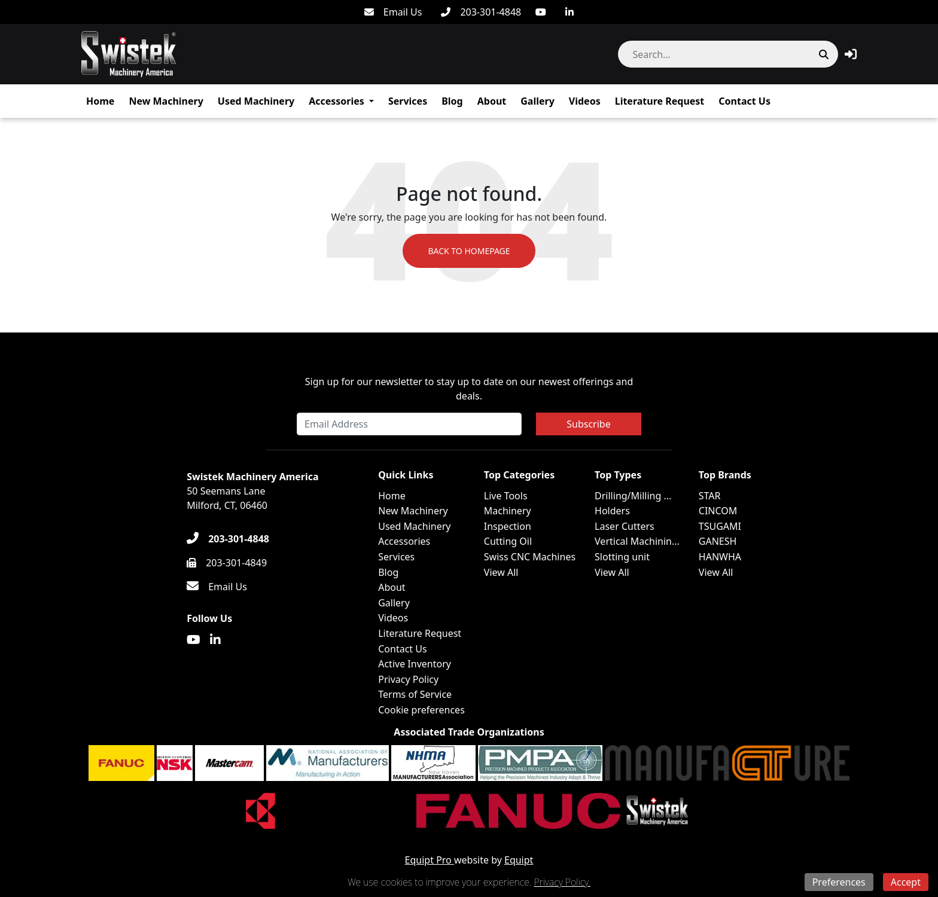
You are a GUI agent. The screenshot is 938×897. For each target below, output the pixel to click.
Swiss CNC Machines (529, 556)
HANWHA (720, 556)
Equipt (518, 860)
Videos (585, 101)
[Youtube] (540, 12)
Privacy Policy (408, 679)
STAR (710, 495)
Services (407, 101)
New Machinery (166, 101)
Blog (452, 101)
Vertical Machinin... (637, 541)
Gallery (537, 101)
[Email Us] (393, 12)
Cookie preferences (421, 709)
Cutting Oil (508, 541)
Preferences (839, 882)
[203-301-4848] (481, 12)
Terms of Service (415, 694)
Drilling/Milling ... (633, 495)
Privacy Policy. (562, 882)
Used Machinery (256, 101)
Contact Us (744, 101)
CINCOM (718, 510)
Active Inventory (414, 663)
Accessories (336, 101)
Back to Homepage (469, 251)
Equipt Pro (429, 860)
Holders (612, 510)
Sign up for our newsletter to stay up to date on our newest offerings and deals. (469, 388)
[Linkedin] (569, 12)
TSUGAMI (720, 526)
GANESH (718, 541)
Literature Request (660, 101)
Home (100, 101)
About (492, 101)
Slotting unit (622, 556)
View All (501, 572)
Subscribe (588, 424)
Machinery (507, 510)
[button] (851, 54)
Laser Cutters (624, 526)
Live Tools (506, 495)
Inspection (507, 526)
